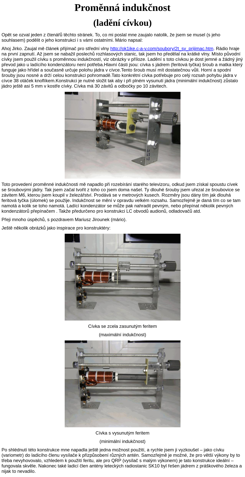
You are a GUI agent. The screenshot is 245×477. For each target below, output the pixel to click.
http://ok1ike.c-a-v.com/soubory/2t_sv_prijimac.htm (161, 48)
